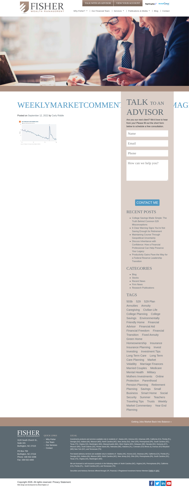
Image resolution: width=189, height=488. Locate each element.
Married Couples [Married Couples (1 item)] (136, 368)
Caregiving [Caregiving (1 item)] (133, 309)
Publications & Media (138, 11)
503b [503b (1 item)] (129, 301)
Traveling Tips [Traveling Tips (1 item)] (135, 401)
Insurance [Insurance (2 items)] (156, 343)
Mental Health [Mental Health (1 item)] (135, 372)
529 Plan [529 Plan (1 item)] (149, 301)
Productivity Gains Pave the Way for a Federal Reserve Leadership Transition (150, 257)
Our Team (50, 442)
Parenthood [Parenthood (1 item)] (149, 380)
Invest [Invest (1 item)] (157, 347)
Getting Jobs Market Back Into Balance (150, 422)
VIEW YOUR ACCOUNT (128, 3)
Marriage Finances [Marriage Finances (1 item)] (151, 363)
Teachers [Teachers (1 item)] (159, 397)
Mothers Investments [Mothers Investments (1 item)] (139, 376)
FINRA (151, 471)
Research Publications (143, 288)
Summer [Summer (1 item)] (145, 397)
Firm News (137, 284)
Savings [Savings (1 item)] (146, 388)
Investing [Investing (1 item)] (132, 351)
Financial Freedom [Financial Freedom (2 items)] (138, 330)
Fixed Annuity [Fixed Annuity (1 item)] (150, 334)
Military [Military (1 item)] (151, 372)
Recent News (138, 281)
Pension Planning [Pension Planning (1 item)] (137, 384)
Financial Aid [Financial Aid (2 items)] (147, 326)
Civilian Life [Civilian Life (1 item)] (150, 309)
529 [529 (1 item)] (138, 301)
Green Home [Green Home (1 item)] (134, 338)
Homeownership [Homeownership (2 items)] (136, 343)
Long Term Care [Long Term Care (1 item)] (136, 355)
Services (118, 11)
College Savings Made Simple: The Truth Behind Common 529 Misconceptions (149, 221)
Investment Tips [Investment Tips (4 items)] (151, 351)
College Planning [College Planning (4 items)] (136, 313)
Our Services (51, 445)
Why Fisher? (80, 11)
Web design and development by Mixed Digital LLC (33, 485)
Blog (156, 11)
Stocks (135, 278)
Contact (166, 11)
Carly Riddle (58, 115)
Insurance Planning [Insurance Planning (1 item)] (138, 347)
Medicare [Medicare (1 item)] (156, 368)
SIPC (157, 471)
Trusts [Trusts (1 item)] (151, 401)
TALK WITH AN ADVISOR (98, 3)
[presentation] (147, 190)
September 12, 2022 (38, 115)
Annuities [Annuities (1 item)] (132, 305)
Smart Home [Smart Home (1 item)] (149, 393)
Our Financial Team (101, 11)
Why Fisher (51, 439)
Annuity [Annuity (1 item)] (146, 305)
